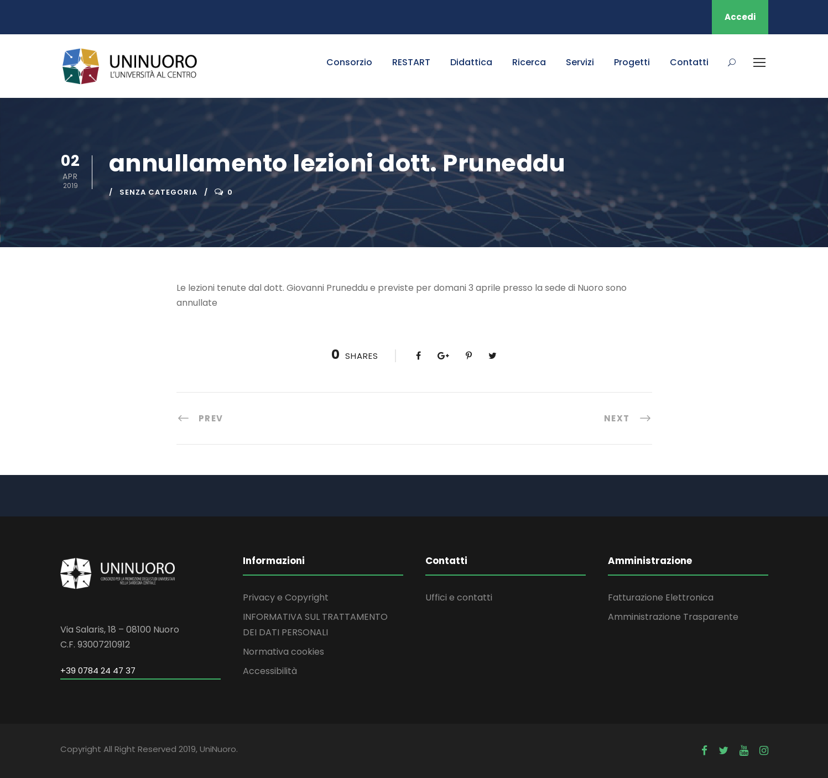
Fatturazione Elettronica (661, 597)
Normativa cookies (283, 651)
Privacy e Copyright (286, 597)
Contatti (689, 62)
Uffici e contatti (458, 597)
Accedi (740, 17)
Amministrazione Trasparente (673, 616)
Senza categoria (158, 192)
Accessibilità (270, 671)
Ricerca (529, 62)
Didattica (471, 62)
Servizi (580, 62)
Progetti (632, 62)
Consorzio (349, 62)
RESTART (411, 62)
